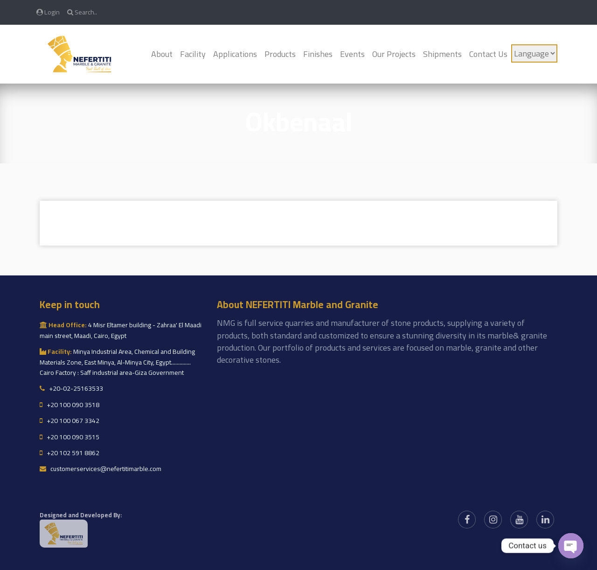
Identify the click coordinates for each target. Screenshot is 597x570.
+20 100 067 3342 (69, 421)
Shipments (442, 54)
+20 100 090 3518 (69, 405)
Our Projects (394, 54)
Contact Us (488, 54)
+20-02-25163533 (71, 388)
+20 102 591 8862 (69, 453)
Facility (193, 54)
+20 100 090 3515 (69, 437)
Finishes (318, 54)
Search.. (82, 12)
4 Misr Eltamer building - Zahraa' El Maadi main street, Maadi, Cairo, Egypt (120, 330)
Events (352, 54)
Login (48, 12)
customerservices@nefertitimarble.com (100, 469)
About (162, 54)
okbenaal (298, 121)
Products (280, 54)
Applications (235, 54)
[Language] (534, 53)
